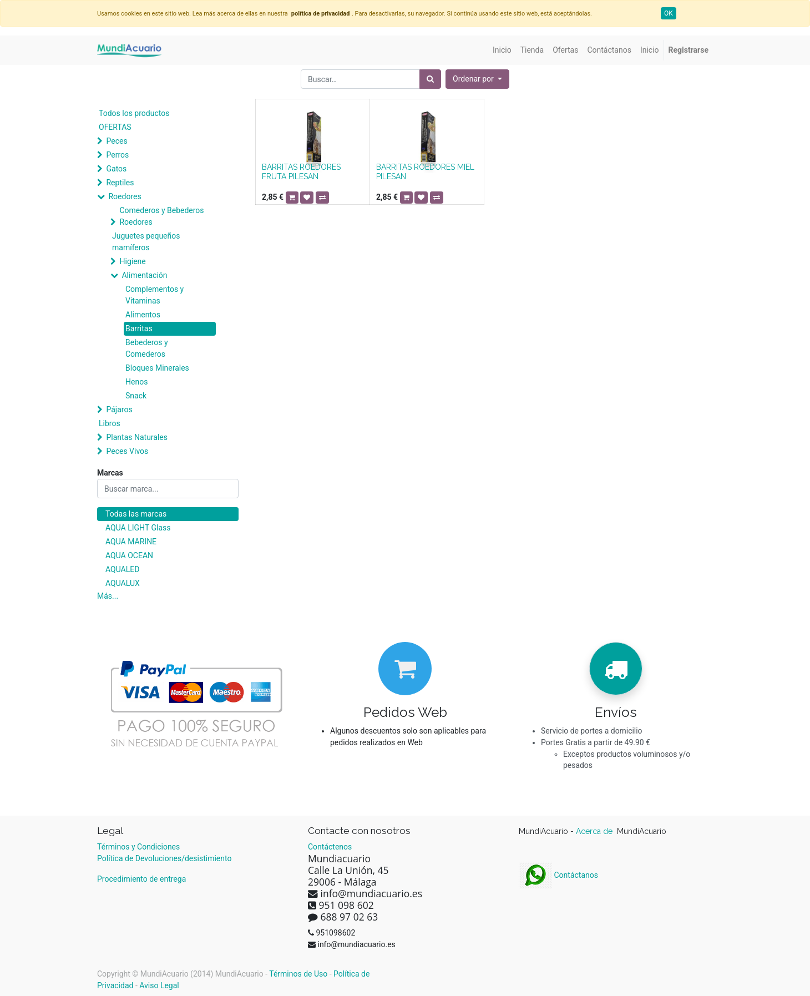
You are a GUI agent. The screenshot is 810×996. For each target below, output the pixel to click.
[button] (477, 79)
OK (668, 13)
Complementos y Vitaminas (154, 295)
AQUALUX (122, 583)
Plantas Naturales (137, 437)
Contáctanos (558, 875)
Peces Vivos (127, 451)
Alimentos (142, 314)
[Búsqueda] (430, 79)
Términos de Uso (298, 973)
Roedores (124, 196)
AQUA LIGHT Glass (137, 527)
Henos (136, 381)
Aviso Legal (159, 985)
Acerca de (595, 831)
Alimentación (144, 275)
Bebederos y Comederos (146, 348)
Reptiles (120, 182)
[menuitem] (502, 50)
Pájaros (119, 409)
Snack (135, 395)
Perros (117, 154)
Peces (116, 140)
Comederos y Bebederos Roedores (161, 216)
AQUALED (122, 569)
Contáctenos (330, 846)
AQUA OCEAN (129, 555)
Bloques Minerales (157, 367)
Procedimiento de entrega (141, 878)
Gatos (116, 168)
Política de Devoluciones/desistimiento (164, 858)
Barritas (139, 328)
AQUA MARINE (130, 541)
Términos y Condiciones (138, 846)
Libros (109, 423)
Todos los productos (134, 113)
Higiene (132, 261)
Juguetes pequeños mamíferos (146, 241)
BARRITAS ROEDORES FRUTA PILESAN (301, 172)
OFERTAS (115, 127)
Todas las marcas (135, 513)
